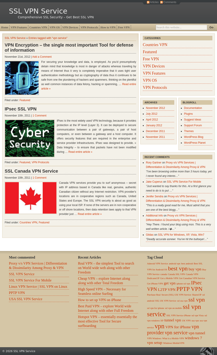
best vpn (178, 268)
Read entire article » (80, 151)
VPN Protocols (89, 27)
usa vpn (195, 320)
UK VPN (186, 320)
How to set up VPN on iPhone (99, 300)
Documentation (193, 108)
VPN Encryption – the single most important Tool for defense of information (69, 48)
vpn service (176, 332)
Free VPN (124, 27)
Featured (25, 100)
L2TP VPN (167, 289)
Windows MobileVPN (173, 343)
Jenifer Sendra (154, 196)
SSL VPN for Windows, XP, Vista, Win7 (181, 234)
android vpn (174, 263)
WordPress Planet (195, 142)
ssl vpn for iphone (155, 308)
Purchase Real (154, 295)
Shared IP (196, 295)
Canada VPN (192, 274)
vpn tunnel (196, 333)
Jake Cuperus (154, 181)
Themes (189, 131)
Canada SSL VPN (176, 274)
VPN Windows (154, 338)
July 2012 (151, 113)
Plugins (188, 113)
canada (163, 274)
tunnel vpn (172, 320)
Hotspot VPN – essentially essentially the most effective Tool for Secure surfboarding (107, 321)
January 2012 (154, 125)
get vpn (169, 283)
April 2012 (152, 119)
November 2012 (155, 108)
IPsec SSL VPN (21, 108)
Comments (169, 2)
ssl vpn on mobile (173, 308)
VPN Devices (70, 27)
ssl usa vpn (182, 301)
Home (4, 27)
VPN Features (19, 27)
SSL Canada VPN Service (31, 171)
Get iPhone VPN (155, 283)
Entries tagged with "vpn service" (48, 38)
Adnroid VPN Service (157, 263)
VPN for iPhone (178, 327)
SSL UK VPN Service (165, 301)
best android (187, 263)
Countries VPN (38, 27)
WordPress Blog (193, 137)
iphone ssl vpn (183, 283)
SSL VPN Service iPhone (178, 315)
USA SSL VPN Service (25, 299)
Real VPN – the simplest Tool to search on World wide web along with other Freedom (106, 267)
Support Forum (193, 125)
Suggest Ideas (192, 119)
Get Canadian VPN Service (192, 278)
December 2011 (155, 131)
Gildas (150, 234)
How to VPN (108, 27)
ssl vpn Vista (198, 315)
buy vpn (194, 269)
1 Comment (39, 115)
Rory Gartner (153, 162)
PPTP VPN (17, 293)
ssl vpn (196, 299)
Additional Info (154, 215)
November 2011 (155, 137)
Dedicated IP (153, 278)
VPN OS (55, 27)
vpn (159, 326)
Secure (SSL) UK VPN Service (176, 295)
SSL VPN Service (38, 11)
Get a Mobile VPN (169, 278)
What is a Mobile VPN (173, 338)
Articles (154, 2)
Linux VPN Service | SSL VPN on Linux (38, 286)
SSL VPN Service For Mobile (184, 181)
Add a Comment (42, 56)
